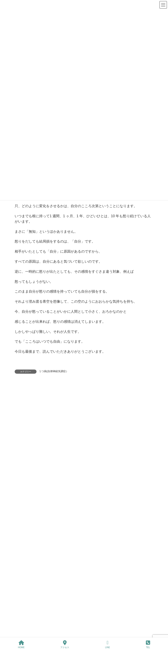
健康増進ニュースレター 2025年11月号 (64, 552)
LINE (107, 644)
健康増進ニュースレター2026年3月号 (61, 478)
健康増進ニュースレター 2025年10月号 (64, 577)
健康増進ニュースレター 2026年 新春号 (63, 528)
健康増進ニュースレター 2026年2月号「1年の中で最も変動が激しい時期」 (87, 503)
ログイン (54, 394)
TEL (148, 644)
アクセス (64, 644)
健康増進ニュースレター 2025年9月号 (63, 602)
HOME (21, 644)
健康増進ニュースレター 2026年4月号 (62, 454)
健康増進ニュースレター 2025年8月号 (63, 626)
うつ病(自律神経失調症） (53, 371)
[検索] (130, 433)
